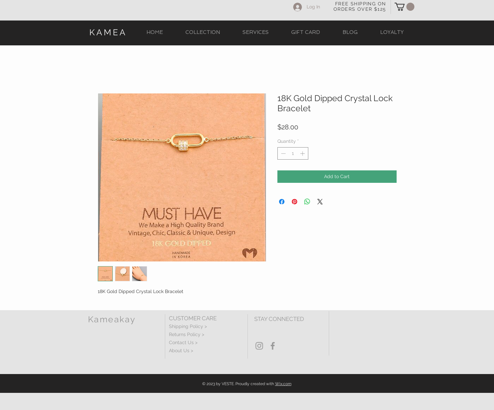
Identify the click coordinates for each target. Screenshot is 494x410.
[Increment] (303, 153)
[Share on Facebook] (282, 202)
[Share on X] (320, 202)
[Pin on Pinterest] (294, 202)
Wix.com (283, 383)
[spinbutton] (293, 153)
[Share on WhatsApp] (307, 202)
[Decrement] (282, 153)
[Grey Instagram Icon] (259, 346)
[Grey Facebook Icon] (273, 346)
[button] (404, 7)
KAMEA (108, 32)
